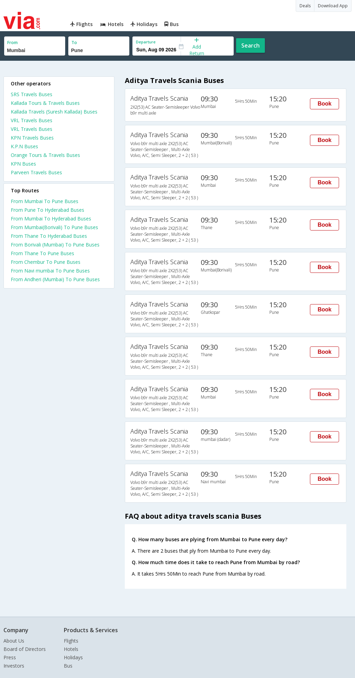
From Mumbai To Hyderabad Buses (51, 218)
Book (324, 104)
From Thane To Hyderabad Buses (49, 236)
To (74, 42)
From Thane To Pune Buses (42, 253)
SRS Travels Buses (31, 94)
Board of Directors (24, 649)
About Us (13, 640)
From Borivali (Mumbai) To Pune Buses (55, 244)
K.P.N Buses (24, 146)
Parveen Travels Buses (36, 172)
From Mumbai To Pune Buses (44, 201)
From (12, 42)
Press (9, 657)
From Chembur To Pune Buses (45, 262)
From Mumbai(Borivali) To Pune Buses (54, 227)
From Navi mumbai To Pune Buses (50, 270)
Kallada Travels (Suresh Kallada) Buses (54, 111)
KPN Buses (23, 163)
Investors (13, 665)
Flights (71, 640)
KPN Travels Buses (32, 137)
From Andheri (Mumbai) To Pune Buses (55, 279)
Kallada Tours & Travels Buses (45, 103)
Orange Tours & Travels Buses (45, 155)
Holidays (73, 657)
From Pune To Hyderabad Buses (47, 210)
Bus (68, 665)
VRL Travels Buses (31, 120)
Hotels (71, 649)
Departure (146, 41)
